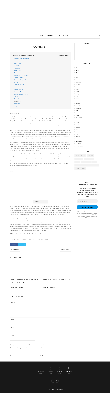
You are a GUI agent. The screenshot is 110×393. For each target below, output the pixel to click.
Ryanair (91, 165)
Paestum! (16, 72)
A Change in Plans (18, 91)
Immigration (78, 108)
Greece (77, 101)
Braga (77, 77)
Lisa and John (91, 56)
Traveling (78, 136)
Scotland (78, 127)
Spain (77, 134)
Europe (77, 91)
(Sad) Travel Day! (18, 106)
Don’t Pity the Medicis (19, 87)
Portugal (77, 122)
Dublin (83, 155)
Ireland (77, 110)
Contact (50, 35)
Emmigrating (79, 86)
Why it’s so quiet (18, 61)
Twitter (22, 244)
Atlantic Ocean (79, 75)
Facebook (14, 244)
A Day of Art (17, 82)
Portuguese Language (80, 124)
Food (77, 96)
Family (77, 94)
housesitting (78, 105)
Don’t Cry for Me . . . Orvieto (21, 94)
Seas (77, 129)
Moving (77, 115)
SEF (97, 165)
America (78, 70)
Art (76, 72)
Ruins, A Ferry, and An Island (21, 75)
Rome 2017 (83, 165)
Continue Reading (17, 287)
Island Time (17, 103)
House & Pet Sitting (63, 35)
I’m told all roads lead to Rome (21, 58)
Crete (77, 155)
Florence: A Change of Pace (21, 80)
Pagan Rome (17, 68)
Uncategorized (79, 141)
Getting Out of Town (19, 89)
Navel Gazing (79, 117)
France (77, 98)
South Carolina (79, 131)
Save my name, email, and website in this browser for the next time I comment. (29, 344)
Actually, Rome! (18, 63)
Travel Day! (17, 96)
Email (12, 327)
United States (79, 143)
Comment (13, 302)
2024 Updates (79, 67)
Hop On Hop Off (89, 158)
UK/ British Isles (79, 139)
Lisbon (77, 162)
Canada (77, 79)
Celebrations (78, 82)
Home (41, 35)
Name (12, 319)
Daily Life (78, 84)
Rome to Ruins (17, 70)
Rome (77, 165)
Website (12, 335)
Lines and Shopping (19, 84)
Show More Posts (63, 55)
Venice (29, 239)
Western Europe (79, 146)
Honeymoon (79, 158)
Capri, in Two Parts (18, 77)
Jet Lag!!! (16, 65)
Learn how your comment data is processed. (38, 355)
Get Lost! (16, 99)
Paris (77, 120)
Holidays (78, 103)
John (46, 239)
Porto (94, 162)
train (77, 168)
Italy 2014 (31, 55)
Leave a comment (38, 239)
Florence (90, 155)
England (77, 89)
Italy (18, 239)
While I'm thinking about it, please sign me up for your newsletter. (27, 348)
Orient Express (86, 162)
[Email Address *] (87, 201)
